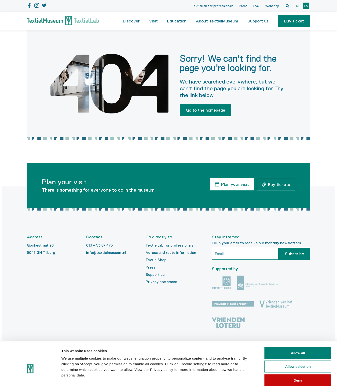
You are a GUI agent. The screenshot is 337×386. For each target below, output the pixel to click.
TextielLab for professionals (212, 6)
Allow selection (298, 343)
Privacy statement (162, 282)
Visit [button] (153, 21)
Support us (155, 275)
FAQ (256, 6)
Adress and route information (171, 253)
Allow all (298, 329)
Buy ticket (294, 21)
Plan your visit (234, 184)
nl (298, 6)
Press (243, 6)
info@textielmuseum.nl (106, 253)
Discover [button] (131, 21)
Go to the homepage (205, 110)
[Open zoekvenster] (287, 5)
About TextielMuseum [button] (217, 21)
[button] (294, 21)
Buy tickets (279, 184)
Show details (245, 377)
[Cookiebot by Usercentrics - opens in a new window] (30, 376)
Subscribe (294, 253)
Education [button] (177, 21)
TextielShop (156, 260)
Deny (298, 356)
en (306, 6)
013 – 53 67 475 (99, 245)
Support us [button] (258, 21)
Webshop (272, 6)
